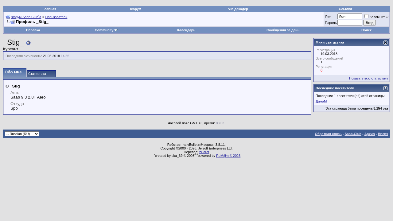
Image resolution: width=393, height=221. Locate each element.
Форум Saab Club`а (26, 17)
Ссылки (345, 9)
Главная (49, 9)
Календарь (186, 30)
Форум (135, 9)
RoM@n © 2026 (228, 155)
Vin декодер (238, 9)
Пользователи (56, 17)
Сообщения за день (283, 30)
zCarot (204, 152)
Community (106, 30)
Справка (33, 30)
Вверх (383, 134)
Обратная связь (328, 134)
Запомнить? (376, 17)
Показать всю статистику (368, 78)
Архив (369, 134)
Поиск (366, 30)
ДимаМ (321, 101)
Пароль (331, 23)
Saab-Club (352, 134)
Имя (328, 16)
